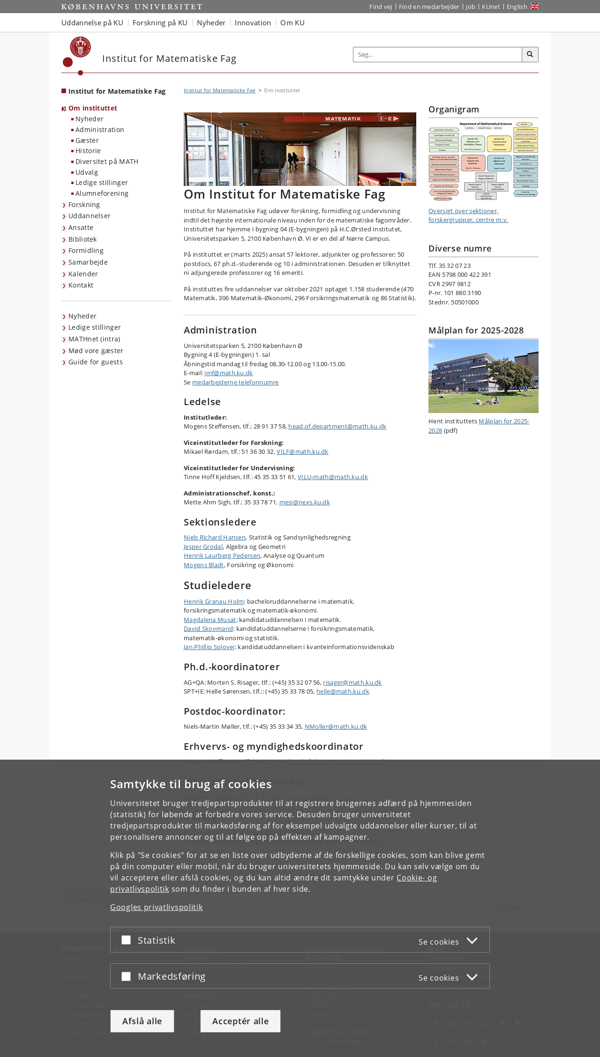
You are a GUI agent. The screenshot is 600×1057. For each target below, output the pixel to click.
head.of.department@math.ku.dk (337, 426)
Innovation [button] (253, 22)
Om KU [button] (292, 22)
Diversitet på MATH (106, 161)
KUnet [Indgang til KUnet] (491, 6)
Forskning (84, 204)
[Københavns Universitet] (77, 56)
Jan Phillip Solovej (209, 647)
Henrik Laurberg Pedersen (222, 555)
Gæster (87, 140)
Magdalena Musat (210, 619)
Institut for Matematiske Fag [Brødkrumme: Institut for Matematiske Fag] (219, 90)
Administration (99, 129)
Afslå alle (142, 1021)
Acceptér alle (240, 1021)
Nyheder (89, 118)
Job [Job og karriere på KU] (470, 6)
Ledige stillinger (101, 182)
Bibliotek (82, 239)
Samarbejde (88, 262)
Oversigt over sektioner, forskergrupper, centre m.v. (468, 215)
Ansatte (80, 227)
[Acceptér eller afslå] (128, 939)
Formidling (86, 250)
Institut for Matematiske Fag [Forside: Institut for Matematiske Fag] (116, 91)
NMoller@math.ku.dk (336, 726)
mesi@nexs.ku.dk (304, 502)
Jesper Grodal (203, 546)
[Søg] (530, 55)
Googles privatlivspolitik (156, 907)
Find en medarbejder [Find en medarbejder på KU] (429, 6)
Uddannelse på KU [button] (92, 22)
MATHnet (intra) (94, 338)
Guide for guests (95, 361)
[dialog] (300, 908)
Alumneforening (101, 193)
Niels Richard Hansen (215, 537)
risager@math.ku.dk (352, 682)
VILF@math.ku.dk (303, 451)
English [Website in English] (517, 6)
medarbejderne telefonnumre (235, 382)
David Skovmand (208, 628)
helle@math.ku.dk (342, 691)
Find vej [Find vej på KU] (380, 6)
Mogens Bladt (204, 565)
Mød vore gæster (96, 350)
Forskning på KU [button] (160, 22)
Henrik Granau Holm (214, 601)
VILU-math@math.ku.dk (333, 477)
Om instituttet (92, 107)
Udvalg (86, 172)
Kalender (83, 273)
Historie (88, 150)
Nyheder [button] (211, 22)
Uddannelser (89, 215)
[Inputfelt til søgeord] (438, 54)
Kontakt (80, 285)
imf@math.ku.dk (228, 373)
